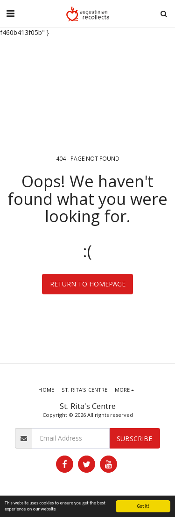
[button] (10, 13)
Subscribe (134, 438)
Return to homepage (88, 283)
